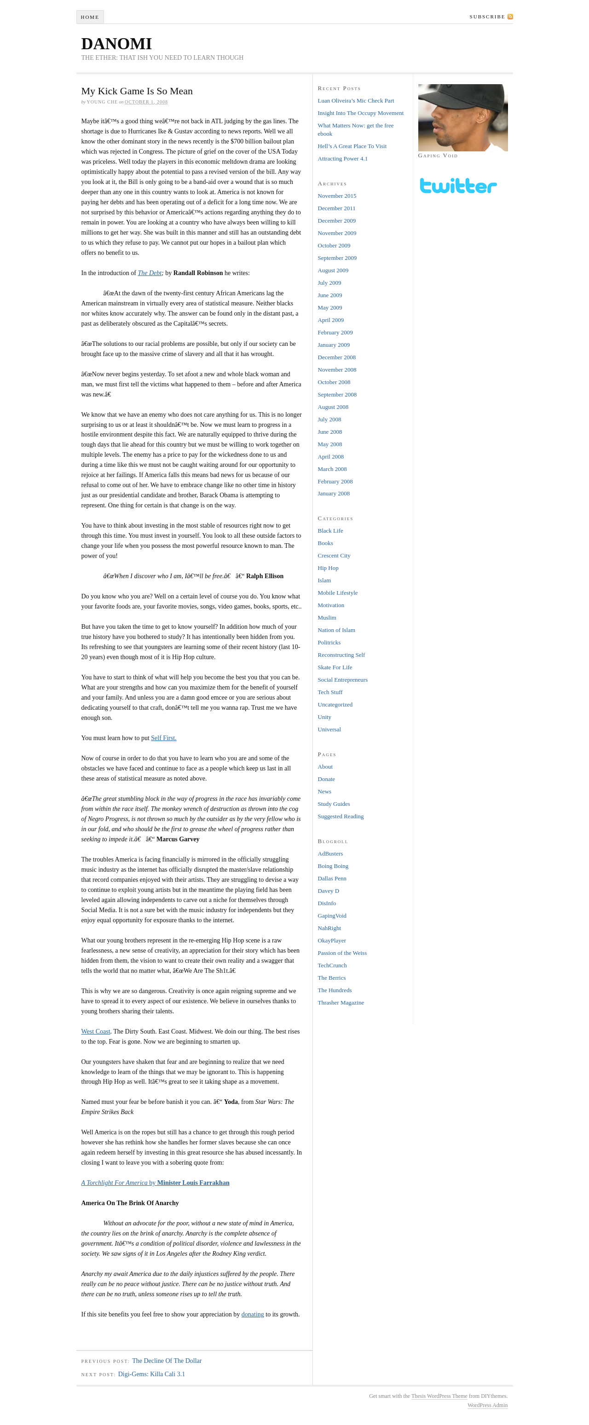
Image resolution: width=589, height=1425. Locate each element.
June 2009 (330, 295)
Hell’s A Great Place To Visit (352, 146)
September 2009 (337, 257)
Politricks (329, 642)
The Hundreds (335, 990)
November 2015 (337, 195)
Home (90, 17)
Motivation (331, 605)
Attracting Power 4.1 (343, 158)
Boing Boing (333, 865)
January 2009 (334, 344)
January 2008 (334, 493)
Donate (326, 779)
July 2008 (329, 419)
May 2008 (330, 444)
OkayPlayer (332, 940)
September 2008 (337, 394)
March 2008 (332, 468)
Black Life (330, 530)
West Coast (95, 1031)
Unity (325, 716)
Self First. (163, 738)
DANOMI (116, 43)
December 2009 (337, 220)
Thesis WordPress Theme (439, 1396)
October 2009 (334, 245)
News (325, 791)
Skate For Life (335, 667)
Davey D (329, 890)
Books (325, 543)
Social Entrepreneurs (343, 679)
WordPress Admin (488, 1405)
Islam (324, 580)
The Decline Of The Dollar (167, 1360)
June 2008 (330, 431)
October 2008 (334, 382)
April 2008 (331, 456)
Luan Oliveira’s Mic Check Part (356, 100)
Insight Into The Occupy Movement (361, 112)
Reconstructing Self (341, 654)
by (155, 1182)
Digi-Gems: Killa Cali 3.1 (151, 1374)
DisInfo (327, 903)
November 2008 (337, 369)
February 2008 (335, 481)
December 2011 (337, 208)
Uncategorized (335, 704)
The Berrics (332, 977)
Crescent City (334, 555)
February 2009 (335, 332)
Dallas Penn (332, 878)
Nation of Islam (337, 629)
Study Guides (334, 803)
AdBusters (330, 853)
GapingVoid (332, 915)
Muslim (327, 617)
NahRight (329, 928)
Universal (329, 729)
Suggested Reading (341, 816)
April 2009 (331, 319)
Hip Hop (328, 567)
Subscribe (488, 16)
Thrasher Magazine (341, 1002)
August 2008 (333, 406)
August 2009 (333, 270)
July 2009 (329, 282)
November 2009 (337, 233)
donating (253, 1314)
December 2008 (337, 357)
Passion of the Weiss (342, 952)
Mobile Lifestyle (338, 592)
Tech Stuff (330, 692)
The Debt (150, 273)
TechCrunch (332, 965)
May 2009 (330, 307)
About (325, 766)
